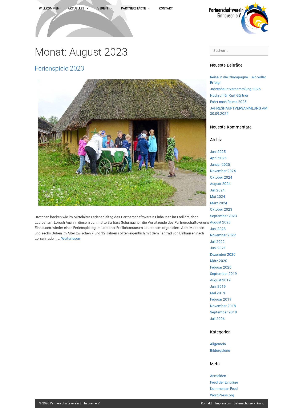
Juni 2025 (218, 152)
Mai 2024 (217, 196)
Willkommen (49, 8)
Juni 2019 (218, 286)
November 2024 (223, 171)
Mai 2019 (217, 293)
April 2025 (218, 158)
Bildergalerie (220, 350)
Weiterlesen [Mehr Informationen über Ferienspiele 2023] (70, 238)
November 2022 (223, 235)
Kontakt (166, 8)
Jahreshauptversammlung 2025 (235, 89)
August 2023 (220, 222)
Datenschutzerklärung (249, 403)
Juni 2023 (218, 229)
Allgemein (218, 344)
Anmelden (218, 376)
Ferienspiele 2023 (59, 68)
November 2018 (223, 306)
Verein (107, 8)
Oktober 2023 (221, 209)
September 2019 (223, 274)
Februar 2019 (220, 299)
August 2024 (220, 184)
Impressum (223, 403)
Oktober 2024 (221, 177)
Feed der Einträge (224, 382)
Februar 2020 (220, 267)
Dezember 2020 (222, 254)
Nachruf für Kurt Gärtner (229, 95)
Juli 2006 (217, 319)
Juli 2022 (217, 241)
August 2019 (220, 280)
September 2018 (223, 312)
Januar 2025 (220, 164)
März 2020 (218, 261)
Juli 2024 (217, 190)
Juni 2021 (218, 248)
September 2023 (223, 216)
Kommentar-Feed (224, 389)
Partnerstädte (138, 8)
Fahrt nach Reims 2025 (228, 102)
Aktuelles (80, 8)
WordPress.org (222, 395)
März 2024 (218, 203)
